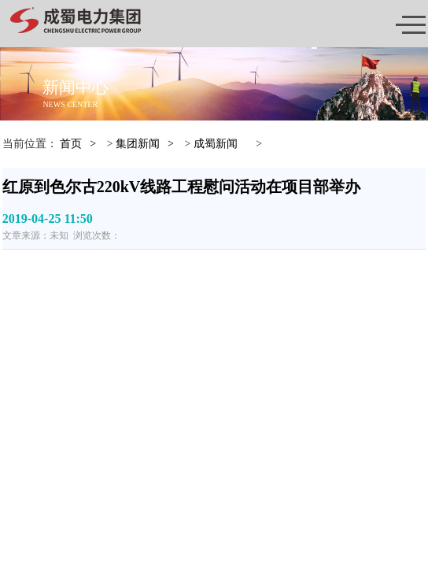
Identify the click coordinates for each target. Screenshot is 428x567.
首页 (71, 144)
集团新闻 (138, 144)
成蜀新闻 (216, 144)
